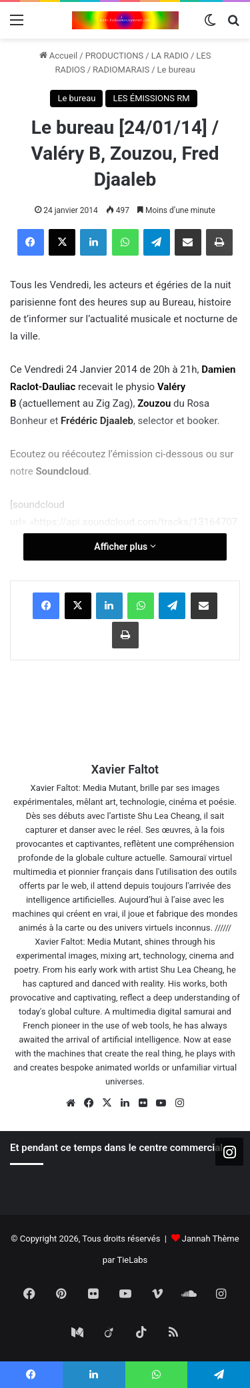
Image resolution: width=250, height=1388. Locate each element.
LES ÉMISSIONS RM (151, 98)
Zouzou (155, 403)
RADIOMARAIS (121, 70)
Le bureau (176, 70)
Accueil (58, 56)
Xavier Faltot (125, 769)
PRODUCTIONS (114, 56)
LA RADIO (170, 56)
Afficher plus (124, 546)
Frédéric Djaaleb (97, 421)
